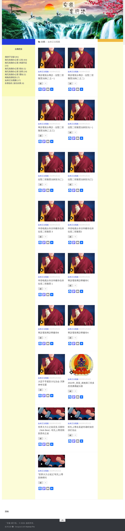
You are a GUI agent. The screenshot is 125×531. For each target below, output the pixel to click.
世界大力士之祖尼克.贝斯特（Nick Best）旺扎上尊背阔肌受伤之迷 (51, 430)
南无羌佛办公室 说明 (14, 71)
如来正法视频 (43, 72)
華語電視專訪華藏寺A (78, 332)
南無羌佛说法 (11, 77)
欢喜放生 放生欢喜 (13, 83)
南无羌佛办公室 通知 (14, 74)
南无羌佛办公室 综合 (14, 69)
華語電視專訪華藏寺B (48, 332)
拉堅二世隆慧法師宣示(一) (80, 127)
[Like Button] (40, 83)
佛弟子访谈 (10, 57)
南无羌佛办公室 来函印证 (16, 63)
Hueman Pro (30, 527)
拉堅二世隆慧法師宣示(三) (80, 179)
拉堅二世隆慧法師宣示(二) (50, 179)
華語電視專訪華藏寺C (78, 280)
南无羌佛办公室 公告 (14, 60)
